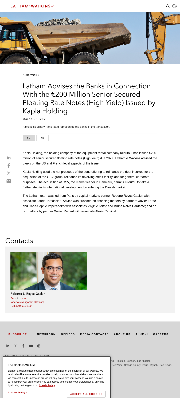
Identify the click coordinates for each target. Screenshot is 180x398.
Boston (27, 360)
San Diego (165, 365)
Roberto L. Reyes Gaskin (27, 294)
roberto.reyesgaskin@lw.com (27, 301)
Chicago (49, 360)
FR (45, 138)
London (23, 298)
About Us (122, 334)
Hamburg (94, 360)
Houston (120, 360)
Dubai (59, 360)
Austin (8, 360)
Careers (161, 334)
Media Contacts (94, 334)
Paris (13, 298)
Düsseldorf (70, 360)
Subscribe (17, 334)
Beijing (17, 360)
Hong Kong (107, 360)
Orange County (132, 365)
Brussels (37, 360)
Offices (68, 334)
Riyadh (154, 365)
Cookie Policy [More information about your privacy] (47, 392)
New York (117, 365)
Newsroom (46, 334)
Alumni (142, 334)
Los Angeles (143, 360)
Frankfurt (82, 360)
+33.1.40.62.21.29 (21, 305)
